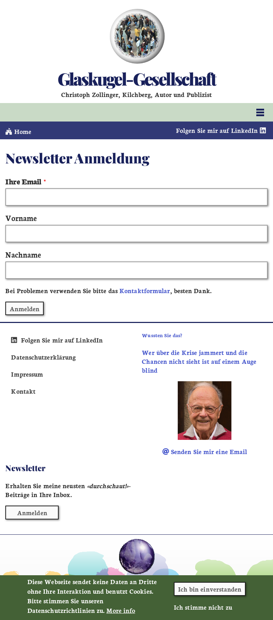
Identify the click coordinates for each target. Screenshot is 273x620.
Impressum (27, 374)
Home (18, 131)
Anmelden (32, 512)
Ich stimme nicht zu (203, 611)
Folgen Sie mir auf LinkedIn (222, 130)
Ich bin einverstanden (210, 593)
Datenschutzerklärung (43, 356)
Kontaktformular (144, 290)
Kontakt (23, 391)
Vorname (21, 217)
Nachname (23, 254)
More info (120, 614)
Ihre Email (23, 181)
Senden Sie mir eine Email (204, 451)
